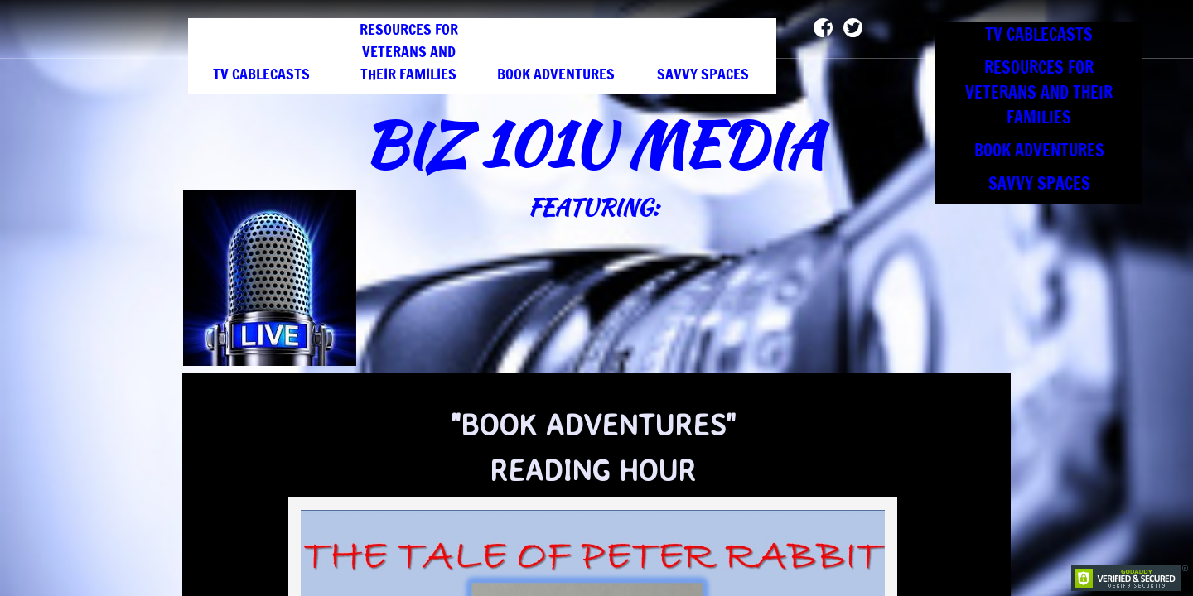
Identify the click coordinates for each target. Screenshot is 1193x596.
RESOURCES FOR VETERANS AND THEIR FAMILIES (409, 51)
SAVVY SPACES (703, 73)
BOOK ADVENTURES (556, 73)
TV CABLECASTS (261, 73)
